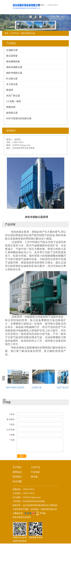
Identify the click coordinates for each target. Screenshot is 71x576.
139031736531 (52, 5)
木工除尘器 (12, 84)
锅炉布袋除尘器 (14, 73)
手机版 (43, 513)
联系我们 (17, 476)
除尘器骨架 (12, 56)
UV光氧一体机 (13, 101)
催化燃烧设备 (13, 61)
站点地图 (17, 481)
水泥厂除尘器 (13, 95)
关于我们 (17, 467)
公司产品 (15, 33)
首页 (6, 33)
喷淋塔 (9, 90)
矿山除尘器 (12, 78)
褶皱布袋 (10, 107)
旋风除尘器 (12, 112)
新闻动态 (17, 472)
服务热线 (40, 5)
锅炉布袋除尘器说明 (15, 387)
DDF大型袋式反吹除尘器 (18, 118)
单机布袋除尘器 (28, 33)
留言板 (34, 476)
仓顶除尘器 (12, 50)
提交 (22, 456)
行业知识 (35, 472)
